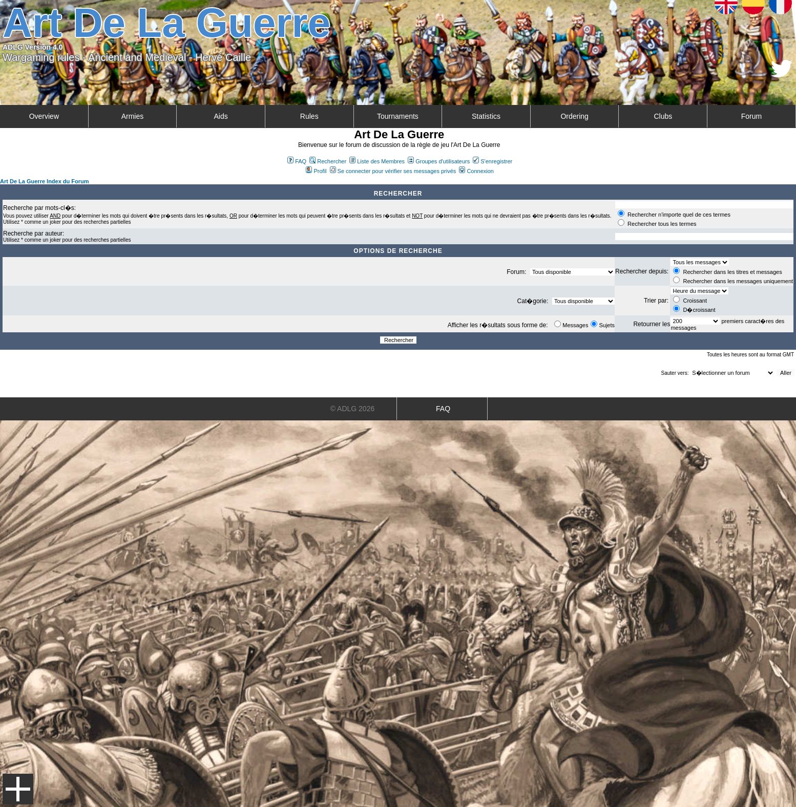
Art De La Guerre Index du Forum (44, 181)
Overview (44, 116)
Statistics (486, 116)
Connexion (476, 171)
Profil (316, 171)
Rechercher (327, 161)
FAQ (296, 161)
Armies (132, 116)
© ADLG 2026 (352, 409)
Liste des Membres (377, 161)
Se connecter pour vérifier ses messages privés (393, 171)
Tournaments (397, 116)
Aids (220, 116)
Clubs (663, 116)
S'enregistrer (492, 161)
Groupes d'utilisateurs (439, 161)
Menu (18, 789)
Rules (309, 116)
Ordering (574, 116)
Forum (751, 116)
